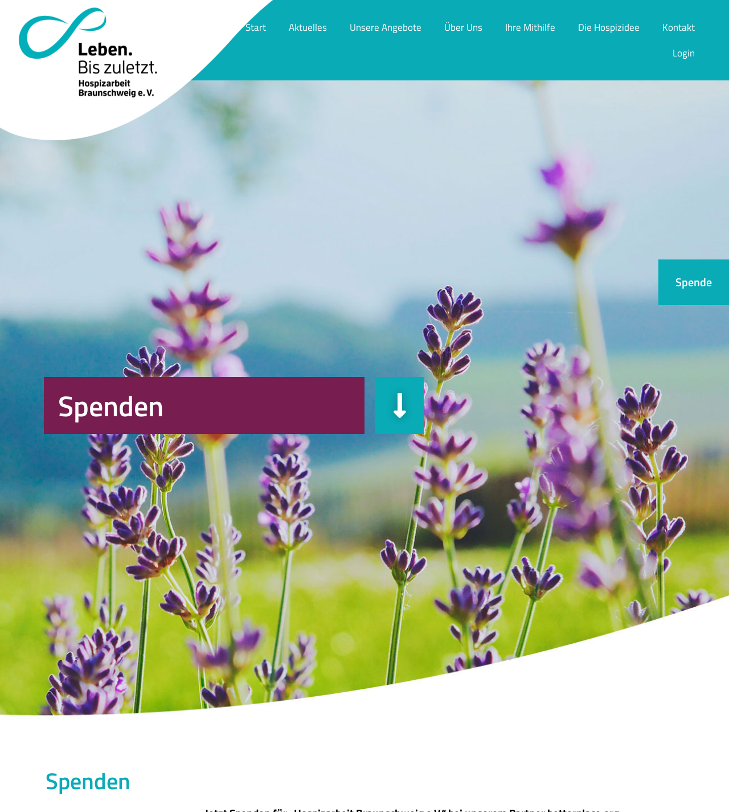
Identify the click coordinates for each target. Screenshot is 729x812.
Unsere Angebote (385, 27)
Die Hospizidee (609, 27)
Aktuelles (308, 27)
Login (684, 53)
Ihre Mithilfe (530, 27)
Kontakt (678, 27)
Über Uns (463, 27)
